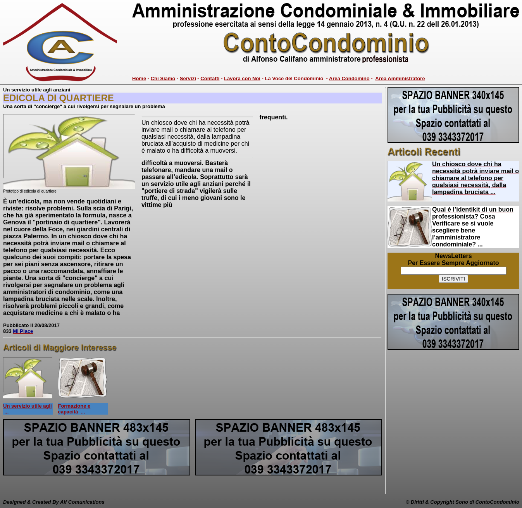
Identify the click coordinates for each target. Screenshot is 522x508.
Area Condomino (349, 78)
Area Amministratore (400, 78)
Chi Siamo (163, 78)
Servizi (188, 78)
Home (139, 78)
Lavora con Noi (242, 78)
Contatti (209, 78)
